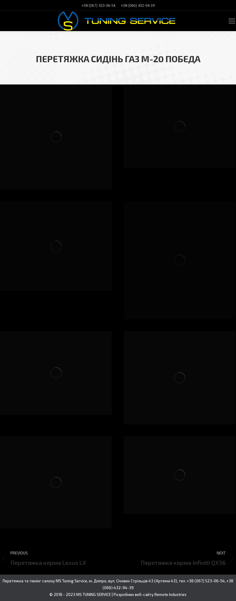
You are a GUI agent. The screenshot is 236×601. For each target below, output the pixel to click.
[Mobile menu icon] (232, 21)
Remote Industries (170, 594)
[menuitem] (98, 5)
